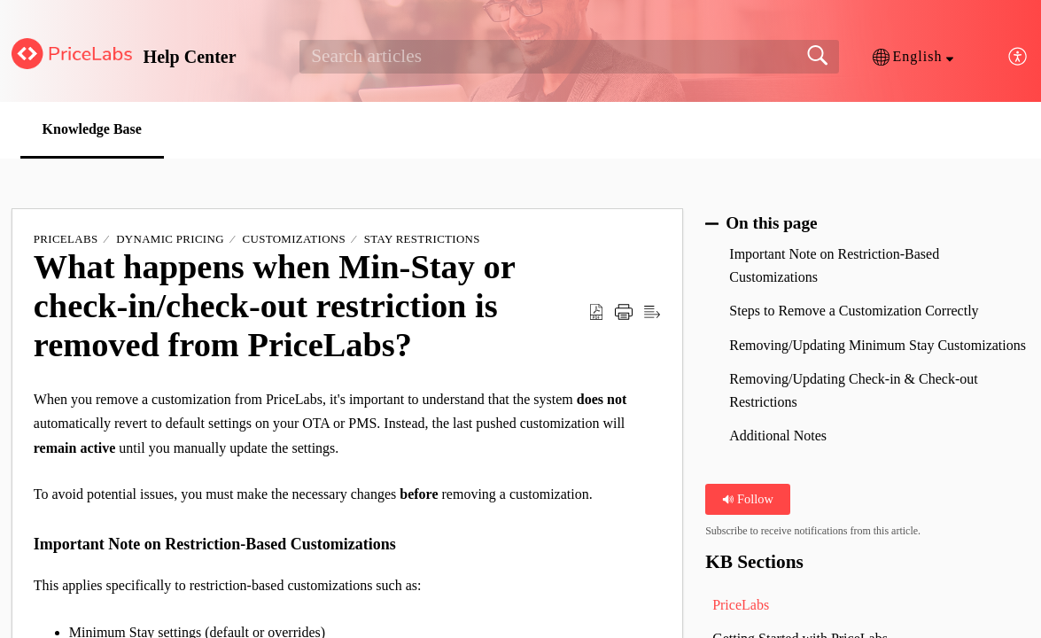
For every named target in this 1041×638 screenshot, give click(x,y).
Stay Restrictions (422, 238)
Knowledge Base (92, 128)
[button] (913, 57)
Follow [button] (747, 499)
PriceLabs (66, 238)
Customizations (294, 238)
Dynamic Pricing (170, 238)
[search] (568, 57)
